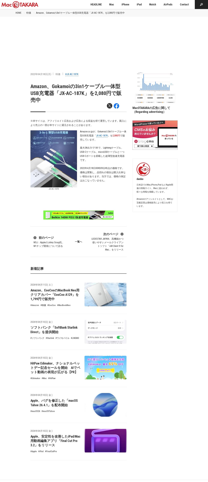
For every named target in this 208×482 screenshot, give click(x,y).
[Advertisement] (104, 39)
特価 (28, 12)
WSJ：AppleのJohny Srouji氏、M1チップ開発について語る (48, 241)
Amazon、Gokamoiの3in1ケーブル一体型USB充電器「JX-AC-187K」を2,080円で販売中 (80, 12)
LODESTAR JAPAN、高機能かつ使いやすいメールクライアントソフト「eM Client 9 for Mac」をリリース (107, 241)
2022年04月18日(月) (40, 74)
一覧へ (78, 241)
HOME (18, 12)
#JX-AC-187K (71, 74)
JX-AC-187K (102, 135)
